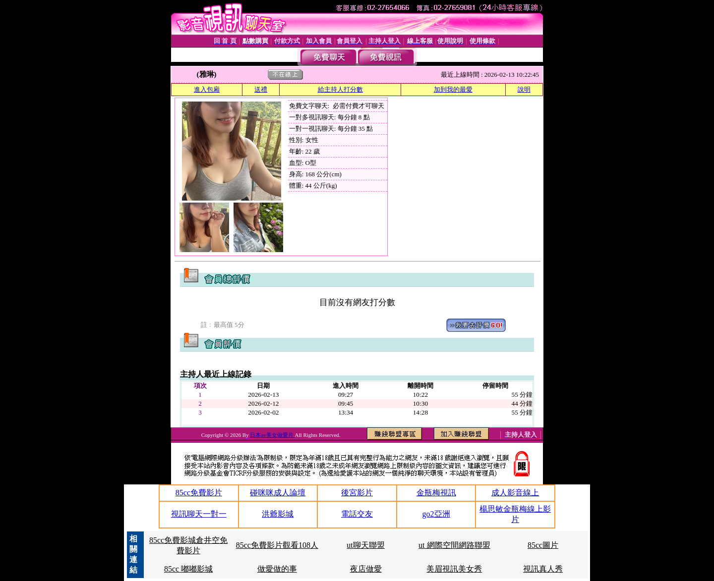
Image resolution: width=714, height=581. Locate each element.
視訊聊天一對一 (199, 514)
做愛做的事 (277, 569)
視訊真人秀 (543, 569)
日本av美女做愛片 (272, 435)
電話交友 (357, 514)
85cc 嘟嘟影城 (188, 569)
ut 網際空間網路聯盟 (454, 545)
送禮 (260, 89)
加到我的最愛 (453, 89)
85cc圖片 (543, 545)
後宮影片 (357, 492)
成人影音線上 (515, 492)
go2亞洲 (436, 514)
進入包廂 (207, 89)
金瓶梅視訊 (436, 492)
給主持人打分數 (340, 89)
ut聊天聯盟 (365, 545)
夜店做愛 (366, 569)
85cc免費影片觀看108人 (277, 545)
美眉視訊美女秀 (454, 569)
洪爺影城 (278, 514)
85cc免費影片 (199, 492)
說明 (524, 89)
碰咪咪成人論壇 (277, 492)
